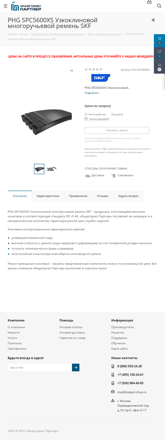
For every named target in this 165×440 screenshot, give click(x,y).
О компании (16, 327)
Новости (14, 332)
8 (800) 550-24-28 (129, 366)
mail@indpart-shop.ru (131, 392)
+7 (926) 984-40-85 (130, 383)
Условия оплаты (70, 327)
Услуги (12, 338)
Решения (117, 332)
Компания (16, 320)
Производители (122, 327)
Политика (14, 343)
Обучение (118, 343)
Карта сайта (119, 348)
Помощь (66, 320)
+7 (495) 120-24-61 (130, 374)
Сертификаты (17, 348)
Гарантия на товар (72, 338)
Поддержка (119, 338)
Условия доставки (72, 332)
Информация (122, 320)
